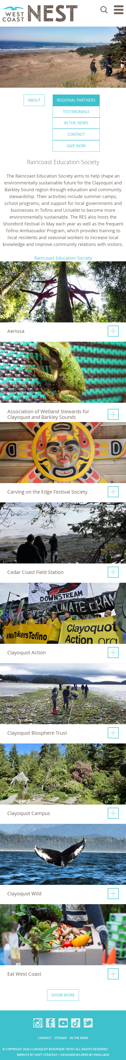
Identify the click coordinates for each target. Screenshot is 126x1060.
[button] (63, 300)
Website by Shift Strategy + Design (44, 1055)
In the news (76, 123)
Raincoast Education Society (63, 258)
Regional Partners (76, 100)
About (34, 100)
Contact (76, 134)
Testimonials (76, 111)
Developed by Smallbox (90, 1055)
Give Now (76, 145)
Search (104, 10)
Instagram (37, 1023)
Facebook (50, 1023)
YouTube (63, 1023)
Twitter (88, 1023)
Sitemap (60, 1038)
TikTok (75, 1023)
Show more (63, 995)
